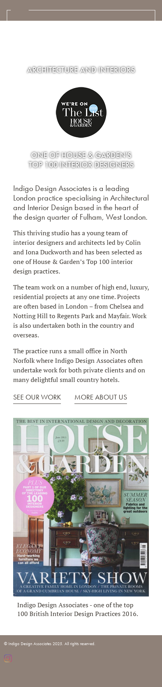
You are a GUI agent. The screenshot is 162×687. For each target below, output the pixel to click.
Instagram (8, 658)
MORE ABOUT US (100, 397)
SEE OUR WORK (37, 397)
